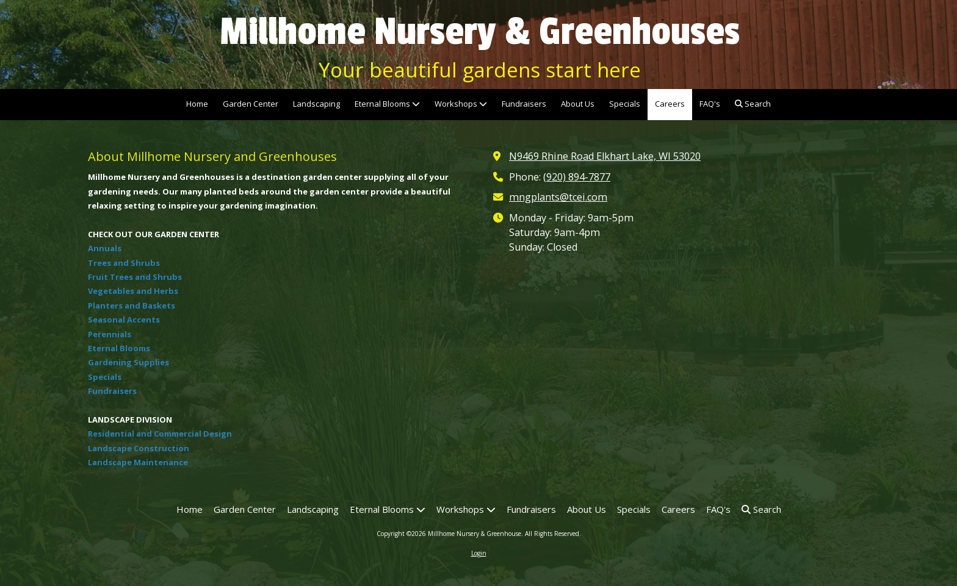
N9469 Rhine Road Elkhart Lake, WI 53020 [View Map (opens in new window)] (605, 156)
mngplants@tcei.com (558, 197)
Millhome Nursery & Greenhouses (480, 32)
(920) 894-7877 (576, 177)
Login (478, 553)
